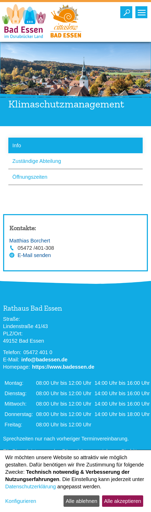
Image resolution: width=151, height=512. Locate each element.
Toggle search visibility (127, 11)
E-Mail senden (34, 255)
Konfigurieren (20, 501)
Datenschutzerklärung (30, 486)
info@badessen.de (44, 359)
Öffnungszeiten (29, 177)
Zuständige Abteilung (36, 161)
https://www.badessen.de (63, 367)
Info (16, 145)
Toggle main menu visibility (142, 11)
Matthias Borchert (29, 241)
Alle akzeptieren (122, 501)
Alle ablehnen (81, 501)
